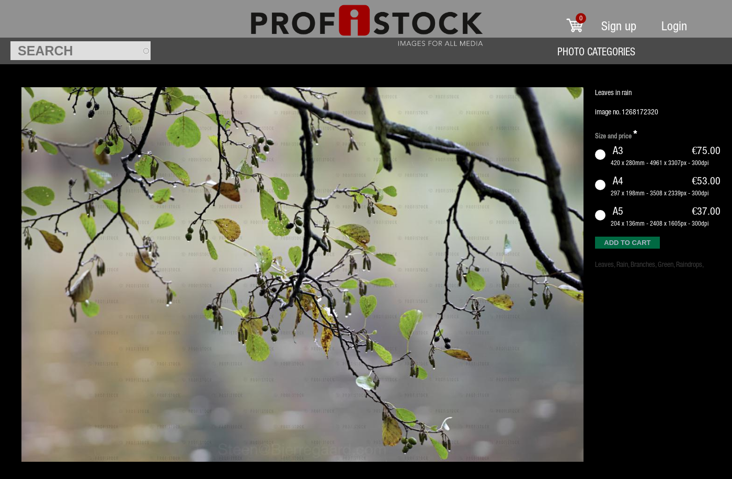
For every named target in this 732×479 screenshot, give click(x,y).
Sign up (618, 26)
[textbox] (80, 50)
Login (674, 26)
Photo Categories (596, 51)
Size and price (616, 134)
